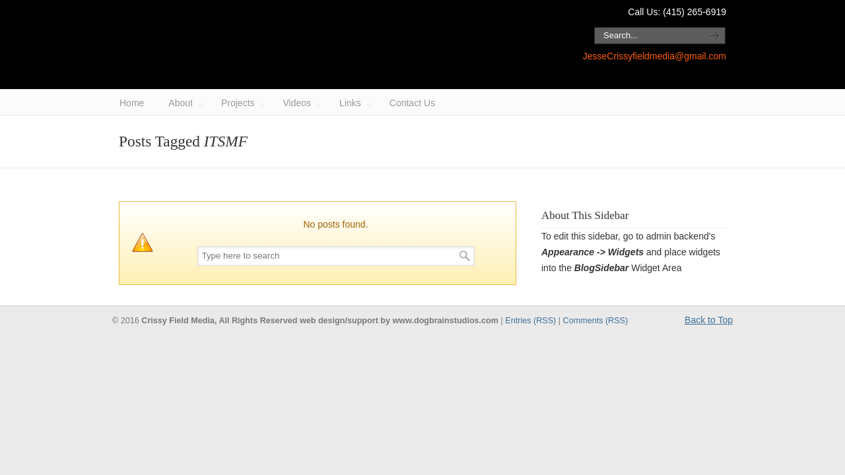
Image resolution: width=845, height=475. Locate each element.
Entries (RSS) (530, 320)
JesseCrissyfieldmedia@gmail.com (654, 56)
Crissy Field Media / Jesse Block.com (284, 45)
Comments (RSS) (595, 320)
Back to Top (709, 320)
